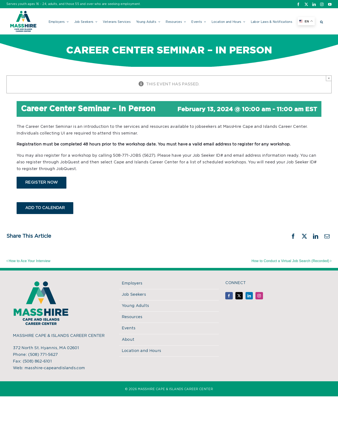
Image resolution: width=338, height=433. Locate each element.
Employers (132, 283)
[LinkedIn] (249, 295)
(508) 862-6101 (37, 361)
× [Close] (329, 78)
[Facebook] (229, 295)
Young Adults (135, 306)
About (128, 340)
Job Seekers (134, 295)
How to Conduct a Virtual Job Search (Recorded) (290, 261)
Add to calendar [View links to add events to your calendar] (45, 208)
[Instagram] (259, 295)
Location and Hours (141, 351)
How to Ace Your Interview (29, 261)
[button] (321, 21)
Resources (132, 317)
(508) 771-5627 (43, 355)
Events (129, 328)
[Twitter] (239, 295)
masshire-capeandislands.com (55, 368)
